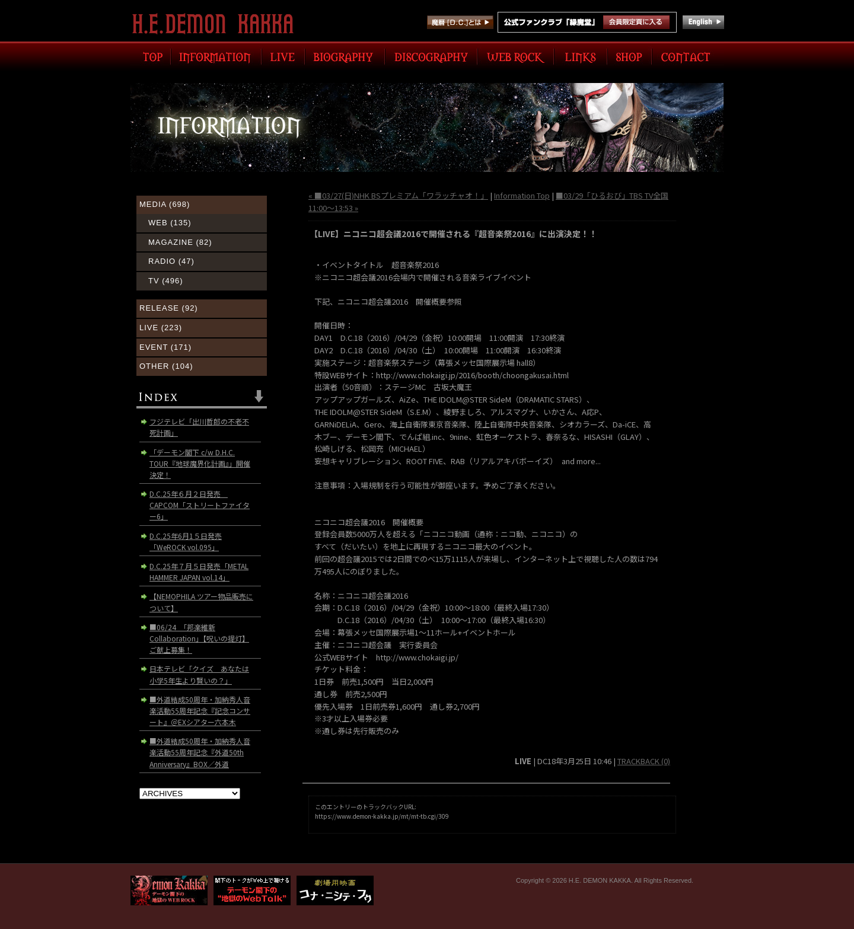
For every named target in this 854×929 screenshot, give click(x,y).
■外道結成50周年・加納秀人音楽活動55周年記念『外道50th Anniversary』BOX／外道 (199, 752)
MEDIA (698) (164, 204)
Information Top (522, 195)
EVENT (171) (165, 347)
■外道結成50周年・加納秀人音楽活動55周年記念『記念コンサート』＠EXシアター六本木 (199, 710)
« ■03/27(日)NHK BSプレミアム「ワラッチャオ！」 (398, 195)
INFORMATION (216, 56)
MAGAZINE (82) (180, 242)
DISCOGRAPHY (431, 56)
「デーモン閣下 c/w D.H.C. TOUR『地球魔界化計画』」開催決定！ (199, 463)
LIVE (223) (160, 327)
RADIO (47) (171, 261)
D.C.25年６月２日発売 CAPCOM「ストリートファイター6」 (199, 505)
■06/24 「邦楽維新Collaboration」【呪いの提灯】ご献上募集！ (199, 638)
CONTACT (688, 56)
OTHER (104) (166, 366)
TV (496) (165, 280)
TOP (150, 56)
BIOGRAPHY (345, 56)
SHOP (629, 56)
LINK (580, 56)
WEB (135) (170, 222)
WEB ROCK (515, 56)
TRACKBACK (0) (643, 761)
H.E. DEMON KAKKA (217, 24)
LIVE (283, 56)
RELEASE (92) (168, 308)
